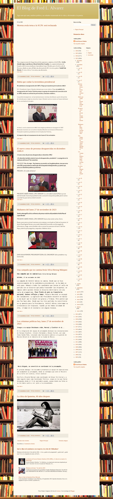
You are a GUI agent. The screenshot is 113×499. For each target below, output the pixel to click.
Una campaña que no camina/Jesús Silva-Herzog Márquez (42, 270)
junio (78, 297)
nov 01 (80, 279)
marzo (78, 304)
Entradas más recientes (23, 440)
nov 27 (80, 80)
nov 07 (80, 255)
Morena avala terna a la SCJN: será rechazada (36, 25)
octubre (79, 283)
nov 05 (80, 263)
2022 (77, 314)
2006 (77, 354)
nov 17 (80, 214)
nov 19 (80, 206)
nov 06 (80, 259)
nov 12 (80, 234)
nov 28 (80, 76)
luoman (58, 491)
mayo (78, 299)
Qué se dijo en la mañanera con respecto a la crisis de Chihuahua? (37, 449)
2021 (77, 316)
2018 (77, 324)
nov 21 (80, 198)
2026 (77, 50)
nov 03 (80, 271)
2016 (77, 329)
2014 (77, 334)
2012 (77, 339)
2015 (77, 332)
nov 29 (80, 72)
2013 (77, 337)
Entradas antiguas (63, 440)
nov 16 (80, 218)
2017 (77, 326)
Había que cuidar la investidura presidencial (36, 82)
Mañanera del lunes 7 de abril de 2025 (35, 468)
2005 (77, 357)
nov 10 (80, 243)
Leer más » (20, 72)
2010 (77, 344)
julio (78, 294)
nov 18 (80, 210)
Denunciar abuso (79, 34)
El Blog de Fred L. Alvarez (40, 8)
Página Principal (44, 440)
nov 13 (80, 230)
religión (90, 53)
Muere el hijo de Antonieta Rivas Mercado (29, 477)
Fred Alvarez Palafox (81, 41)
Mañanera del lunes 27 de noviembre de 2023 (36, 209)
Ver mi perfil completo (79, 43)
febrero (79, 307)
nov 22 (80, 194)
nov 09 (80, 247)
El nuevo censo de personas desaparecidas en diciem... (80, 115)
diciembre (79, 60)
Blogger (72, 491)
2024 (77, 56)
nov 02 (80, 275)
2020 (77, 319)
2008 (77, 349)
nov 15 (80, 222)
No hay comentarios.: (36, 76)
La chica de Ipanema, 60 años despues (33, 396)
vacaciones (90, 55)
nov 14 (80, 226)
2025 (77, 53)
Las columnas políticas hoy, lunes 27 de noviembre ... (80, 157)
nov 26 (80, 178)
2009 (77, 347)
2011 (77, 342)
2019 (77, 321)
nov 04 (80, 267)
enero (78, 311)
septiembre (79, 287)
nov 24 (80, 186)
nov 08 (80, 251)
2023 (77, 58)
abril (78, 302)
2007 (77, 352)
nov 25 (80, 182)
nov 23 (80, 190)
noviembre (79, 64)
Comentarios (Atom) (29, 443)
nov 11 (80, 238)
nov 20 (80, 202)
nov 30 (80, 68)
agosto (79, 292)
